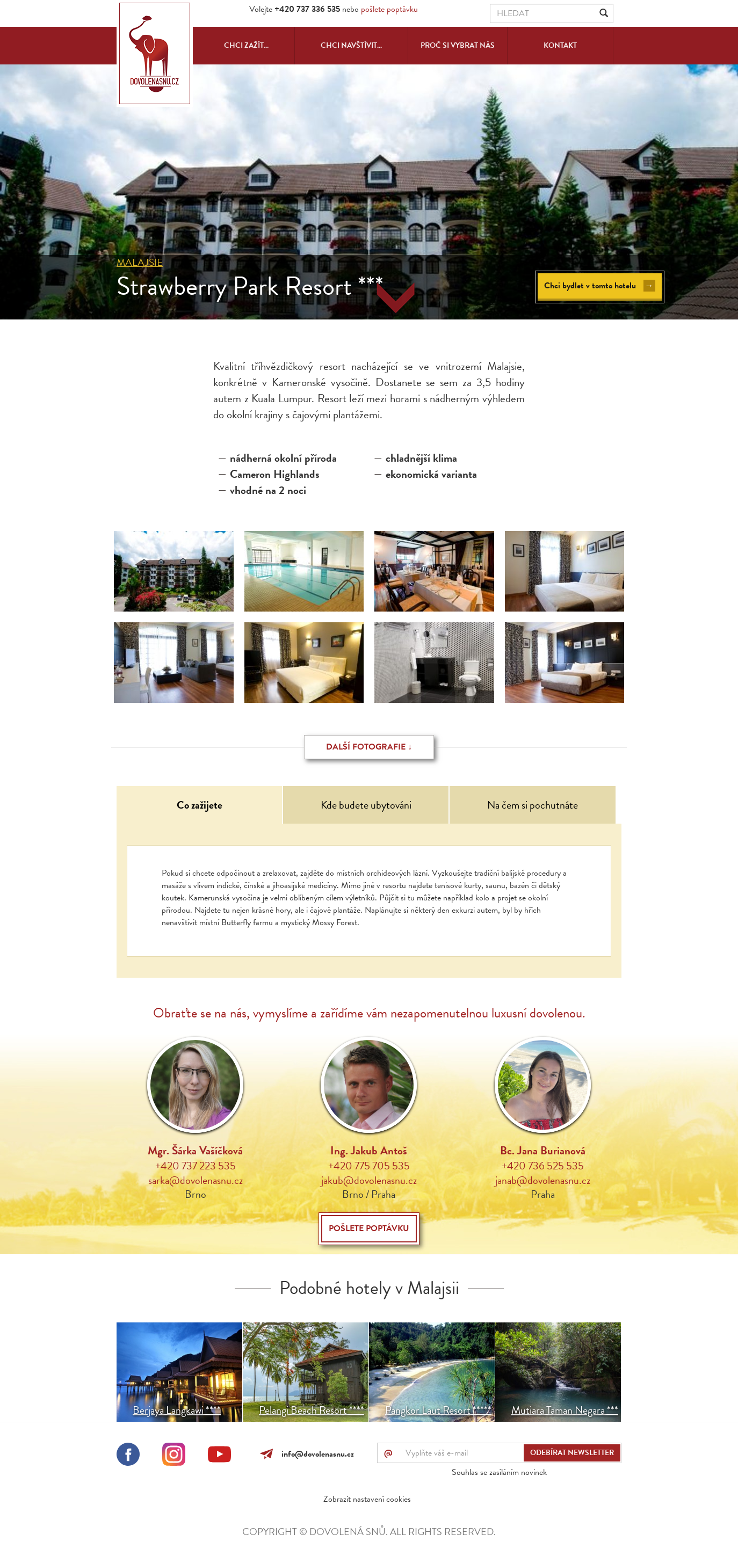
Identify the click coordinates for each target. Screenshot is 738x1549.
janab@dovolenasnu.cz (542, 1180)
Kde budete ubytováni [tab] (366, 805)
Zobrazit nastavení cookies (367, 1499)
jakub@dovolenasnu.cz (369, 1180)
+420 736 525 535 (543, 1166)
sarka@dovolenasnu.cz (195, 1180)
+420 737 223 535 (195, 1166)
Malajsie (140, 262)
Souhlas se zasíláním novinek (499, 1472)
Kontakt (560, 45)
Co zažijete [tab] (199, 805)
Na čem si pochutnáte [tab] (532, 805)
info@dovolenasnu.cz (315, 1454)
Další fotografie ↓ (369, 746)
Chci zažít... (246, 45)
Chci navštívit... (351, 45)
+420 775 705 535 (369, 1166)
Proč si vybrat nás (458, 45)
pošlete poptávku (389, 9)
